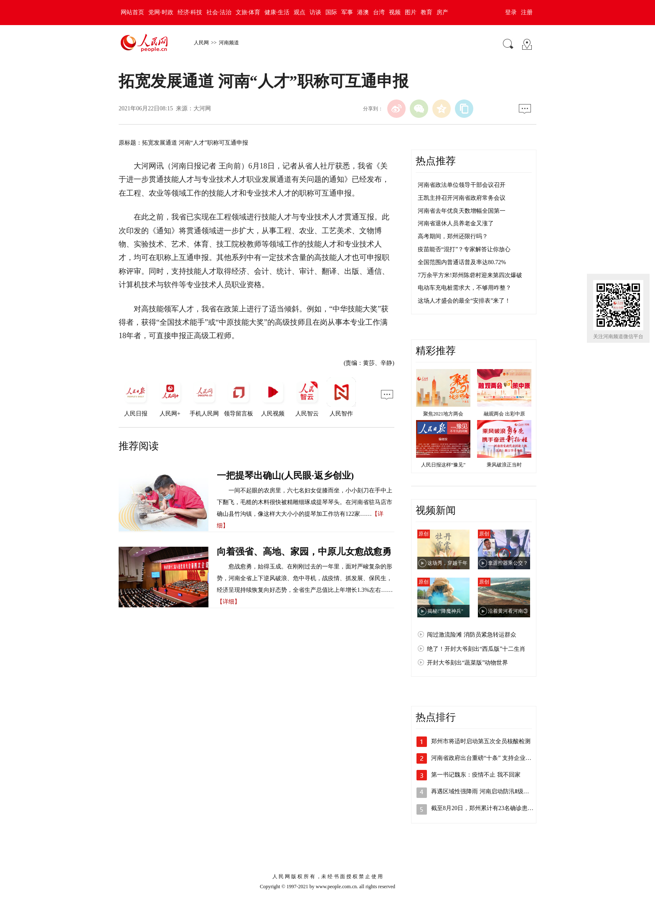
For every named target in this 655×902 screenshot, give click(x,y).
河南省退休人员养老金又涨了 (456, 223)
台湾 (379, 12)
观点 (299, 12)
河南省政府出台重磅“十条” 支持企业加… (484, 758)
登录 (511, 12)
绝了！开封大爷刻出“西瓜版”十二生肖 (476, 649)
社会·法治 (218, 12)
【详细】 (228, 602)
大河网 (202, 108)
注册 (527, 12)
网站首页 (132, 12)
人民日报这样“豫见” (443, 465)
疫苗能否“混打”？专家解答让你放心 (464, 249)
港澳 (363, 12)
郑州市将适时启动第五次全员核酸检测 (481, 741)
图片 (410, 12)
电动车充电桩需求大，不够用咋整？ (464, 288)
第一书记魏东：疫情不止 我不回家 (475, 775)
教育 (426, 12)
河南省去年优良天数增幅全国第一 (461, 211)
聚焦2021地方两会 (443, 414)
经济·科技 (190, 12)
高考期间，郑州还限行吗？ (453, 236)
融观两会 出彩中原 (504, 414)
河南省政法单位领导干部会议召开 (461, 185)
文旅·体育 (248, 12)
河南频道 (229, 43)
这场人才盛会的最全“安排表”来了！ (464, 301)
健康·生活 (276, 12)
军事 (347, 12)
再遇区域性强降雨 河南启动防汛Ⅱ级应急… (486, 791)
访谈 (315, 12)
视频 (395, 12)
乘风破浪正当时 (504, 465)
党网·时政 (160, 12)
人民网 (201, 43)
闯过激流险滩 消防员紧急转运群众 (471, 635)
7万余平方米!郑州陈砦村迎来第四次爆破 (470, 275)
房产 (442, 12)
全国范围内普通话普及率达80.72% (462, 262)
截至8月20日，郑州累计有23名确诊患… (482, 808)
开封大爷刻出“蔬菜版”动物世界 (467, 663)
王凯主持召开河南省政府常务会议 (461, 198)
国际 (331, 12)
